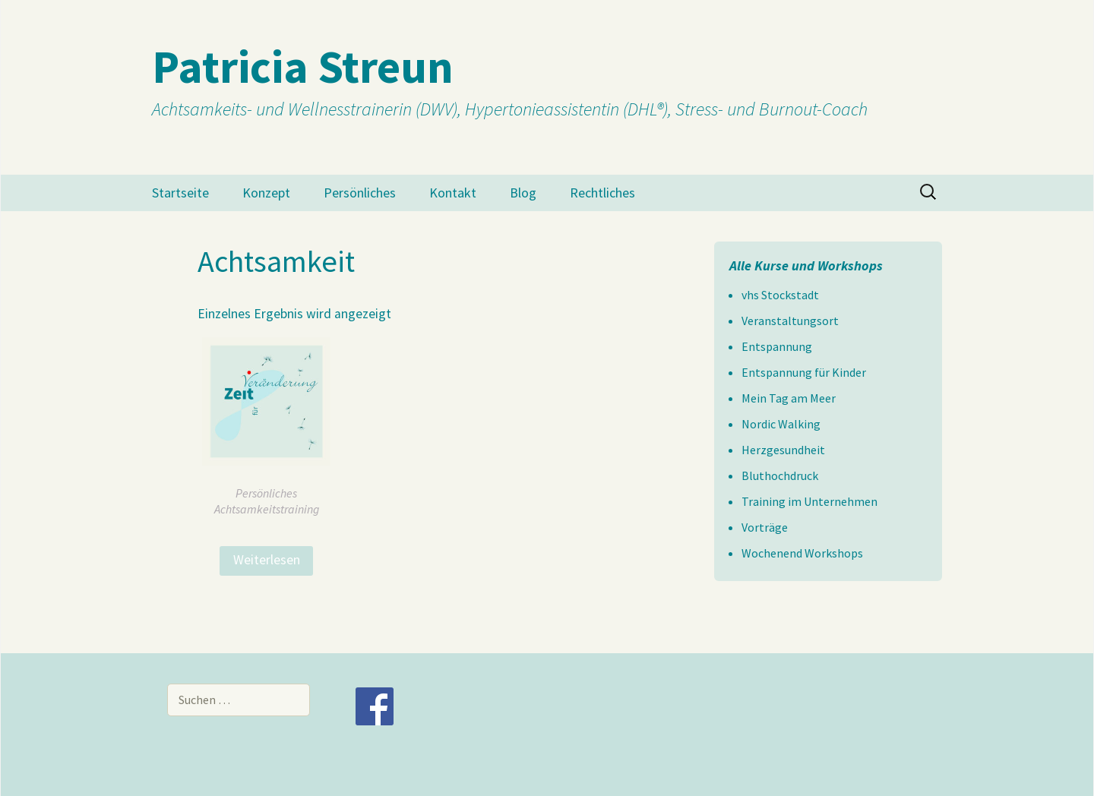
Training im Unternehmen (809, 501)
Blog (523, 192)
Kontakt (452, 192)
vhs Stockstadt (780, 294)
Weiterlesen (266, 559)
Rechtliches (602, 192)
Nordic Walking (780, 423)
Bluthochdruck (779, 475)
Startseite (180, 192)
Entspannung (776, 346)
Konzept (266, 192)
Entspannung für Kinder (803, 372)
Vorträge (764, 527)
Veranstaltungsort (790, 320)
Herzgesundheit (783, 449)
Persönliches (360, 192)
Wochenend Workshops (802, 553)
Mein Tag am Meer (788, 398)
